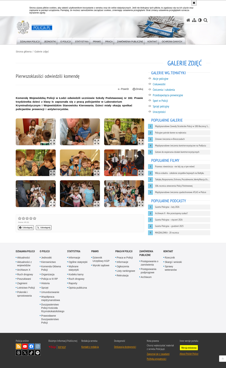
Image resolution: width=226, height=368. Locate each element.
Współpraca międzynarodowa (50, 298)
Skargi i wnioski (173, 262)
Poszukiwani (24, 278)
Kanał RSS (18, 346)
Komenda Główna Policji (51, 268)
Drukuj (138, 89)
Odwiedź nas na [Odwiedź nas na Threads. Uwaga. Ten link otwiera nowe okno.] (18, 353)
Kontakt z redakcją (90, 347)
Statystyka (73, 251)
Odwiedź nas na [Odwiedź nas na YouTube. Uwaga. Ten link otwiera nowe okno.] (25, 346)
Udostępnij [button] (26, 227)
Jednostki (46, 257)
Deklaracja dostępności (125, 347)
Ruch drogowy (25, 274)
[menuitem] (30, 41)
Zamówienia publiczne (146, 253)
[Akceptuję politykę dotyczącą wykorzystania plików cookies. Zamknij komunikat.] (194, 3)
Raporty (73, 283)
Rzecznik (170, 257)
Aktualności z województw (24, 264)
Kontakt (168, 251)
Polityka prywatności (156, 359)
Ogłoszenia (123, 266)
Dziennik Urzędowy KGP (101, 259)
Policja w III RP (49, 278)
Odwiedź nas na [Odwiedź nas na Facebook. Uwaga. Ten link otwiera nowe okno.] (31, 346)
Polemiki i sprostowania (24, 294)
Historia (45, 283)
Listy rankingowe (126, 270)
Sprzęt (44, 287)
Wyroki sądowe (101, 265)
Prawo (95, 251)
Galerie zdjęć (41, 51)
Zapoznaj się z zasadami (158, 354)
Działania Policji (25, 251)
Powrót (123, 89)
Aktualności (23, 257)
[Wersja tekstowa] (200, 20)
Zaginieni (22, 283)
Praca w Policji (123, 251)
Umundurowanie (50, 292)
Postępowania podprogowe (148, 271)
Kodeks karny (76, 274)
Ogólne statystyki (78, 262)
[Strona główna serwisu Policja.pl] (188, 20)
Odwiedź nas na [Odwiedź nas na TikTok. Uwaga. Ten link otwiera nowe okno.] (31, 353)
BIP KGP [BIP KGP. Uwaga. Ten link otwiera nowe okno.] (62, 347)
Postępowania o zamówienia (149, 263)
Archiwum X (23, 269)
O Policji (45, 251)
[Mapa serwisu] (194, 20)
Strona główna (24, 51)
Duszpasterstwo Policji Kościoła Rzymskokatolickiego (52, 308)
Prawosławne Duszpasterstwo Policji (50, 319)
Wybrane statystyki (74, 268)
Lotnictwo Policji (26, 287)
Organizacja (47, 274)
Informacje (74, 257)
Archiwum (146, 277)
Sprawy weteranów (171, 268)
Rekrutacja (123, 275)
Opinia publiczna (78, 287)
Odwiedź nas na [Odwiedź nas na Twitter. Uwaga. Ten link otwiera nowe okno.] (25, 353)
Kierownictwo (48, 262)
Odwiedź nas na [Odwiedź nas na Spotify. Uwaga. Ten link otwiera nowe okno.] (37, 353)
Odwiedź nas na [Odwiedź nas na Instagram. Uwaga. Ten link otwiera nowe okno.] (37, 346)
